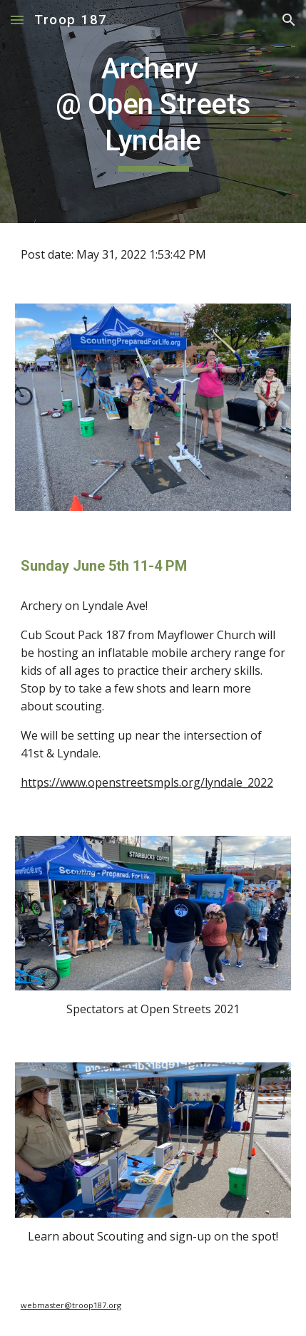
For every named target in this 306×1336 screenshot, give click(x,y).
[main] (153, 111)
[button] (17, 19)
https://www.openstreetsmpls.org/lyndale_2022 (147, 782)
